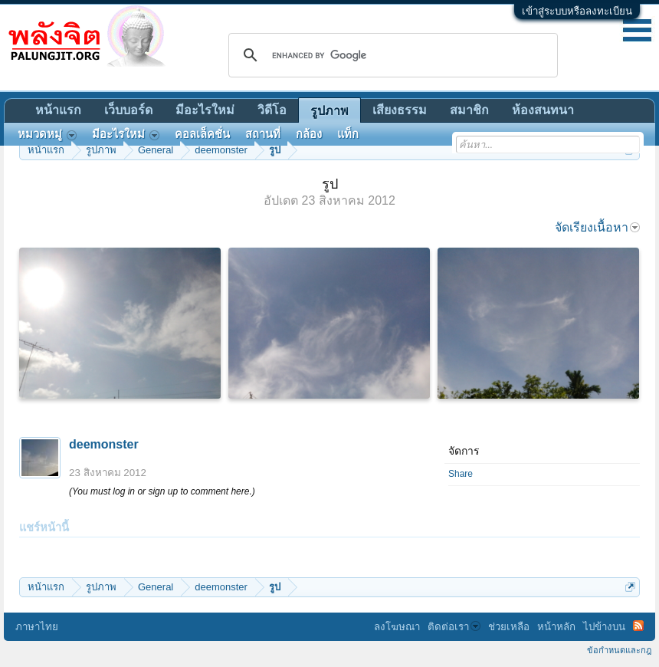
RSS (638, 625)
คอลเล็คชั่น (202, 134)
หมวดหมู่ (47, 134)
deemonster (104, 444)
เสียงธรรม (399, 110)
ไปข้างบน (604, 626)
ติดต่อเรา (454, 626)
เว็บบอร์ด (128, 110)
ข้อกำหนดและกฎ (619, 650)
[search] (391, 55)
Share (460, 473)
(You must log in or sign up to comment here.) (162, 491)
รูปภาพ (329, 110)
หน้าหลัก (556, 626)
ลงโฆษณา (397, 626)
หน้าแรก (58, 110)
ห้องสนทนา (543, 110)
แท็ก (348, 134)
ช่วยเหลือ (508, 626)
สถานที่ (262, 134)
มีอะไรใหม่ (204, 110)
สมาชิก (469, 110)
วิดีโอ (272, 110)
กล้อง (309, 134)
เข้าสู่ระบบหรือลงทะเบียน (577, 11)
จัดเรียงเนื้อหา (597, 227)
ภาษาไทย (36, 626)
